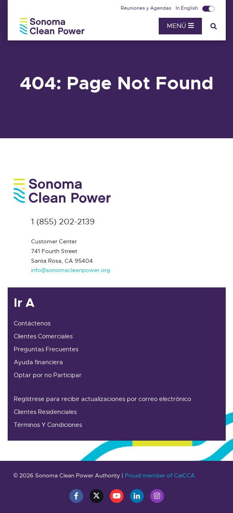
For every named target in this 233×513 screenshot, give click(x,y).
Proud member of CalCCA (160, 475)
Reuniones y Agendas (146, 8)
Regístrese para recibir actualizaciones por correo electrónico (102, 399)
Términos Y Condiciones (48, 425)
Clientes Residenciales (45, 412)
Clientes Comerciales (43, 336)
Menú (180, 26)
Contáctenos (32, 323)
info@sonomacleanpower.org (70, 270)
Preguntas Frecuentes (46, 349)
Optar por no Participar (48, 375)
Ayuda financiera (38, 362)
